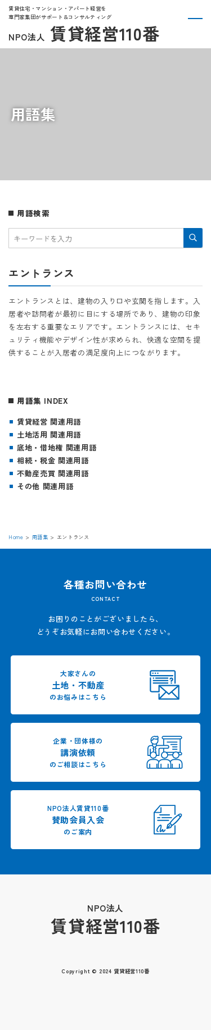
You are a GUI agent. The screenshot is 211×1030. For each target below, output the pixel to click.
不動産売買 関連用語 (53, 473)
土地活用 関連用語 (49, 434)
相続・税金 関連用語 (53, 460)
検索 (193, 238)
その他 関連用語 (45, 486)
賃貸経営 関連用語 (49, 421)
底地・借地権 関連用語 (56, 447)
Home (16, 537)
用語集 (40, 537)
